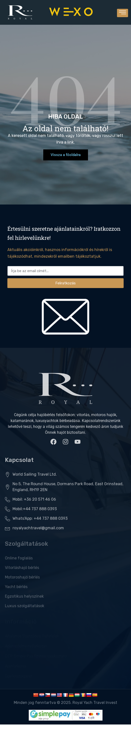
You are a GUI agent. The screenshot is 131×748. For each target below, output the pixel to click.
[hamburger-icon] (122, 13)
